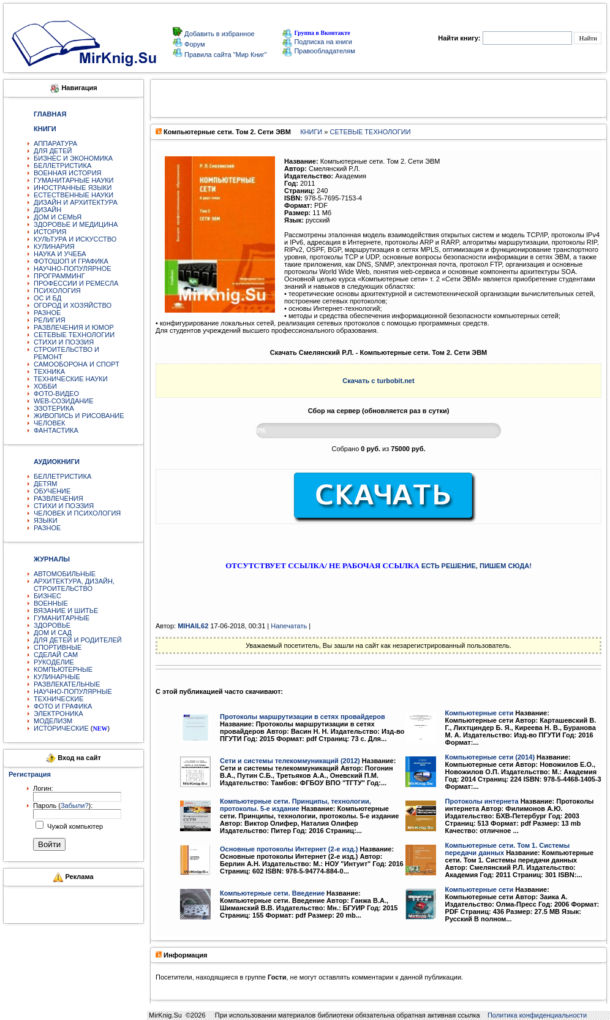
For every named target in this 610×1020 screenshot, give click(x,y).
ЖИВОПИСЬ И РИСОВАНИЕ (79, 415)
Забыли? (75, 805)
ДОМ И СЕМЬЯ (57, 217)
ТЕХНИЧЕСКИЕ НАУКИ (71, 378)
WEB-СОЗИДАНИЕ (64, 401)
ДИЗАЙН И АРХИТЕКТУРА (76, 202)
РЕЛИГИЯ (50, 320)
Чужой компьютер (74, 826)
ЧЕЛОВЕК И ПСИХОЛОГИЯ (77, 513)
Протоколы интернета (482, 801)
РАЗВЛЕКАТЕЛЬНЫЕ (67, 684)
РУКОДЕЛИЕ (54, 662)
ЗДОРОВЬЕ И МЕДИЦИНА (76, 224)
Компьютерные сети (479, 713)
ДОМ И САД (53, 632)
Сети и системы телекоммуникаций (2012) (290, 760)
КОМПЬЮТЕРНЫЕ (63, 669)
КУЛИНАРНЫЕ (57, 676)
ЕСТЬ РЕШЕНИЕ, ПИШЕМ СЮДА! (476, 565)
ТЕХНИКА (49, 371)
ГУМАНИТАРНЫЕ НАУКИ (74, 180)
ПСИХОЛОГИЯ (57, 290)
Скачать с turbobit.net (378, 380)
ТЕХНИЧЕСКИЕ (59, 698)
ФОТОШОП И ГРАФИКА (71, 261)
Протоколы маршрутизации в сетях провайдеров (302, 716)
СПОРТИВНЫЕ (57, 647)
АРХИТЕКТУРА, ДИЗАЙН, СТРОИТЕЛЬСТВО (74, 584)
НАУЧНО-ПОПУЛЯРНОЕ (72, 268)
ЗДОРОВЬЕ (52, 625)
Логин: (43, 788)
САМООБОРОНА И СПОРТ (76, 364)
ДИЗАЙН (47, 209)
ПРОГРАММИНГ (59, 276)
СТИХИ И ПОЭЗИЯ (64, 342)
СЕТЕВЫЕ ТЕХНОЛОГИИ (74, 334)
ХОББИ (45, 386)
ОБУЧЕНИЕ (52, 491)
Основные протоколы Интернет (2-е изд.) (289, 849)
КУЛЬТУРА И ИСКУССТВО (75, 239)
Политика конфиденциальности (537, 1015)
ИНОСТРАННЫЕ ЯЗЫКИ (72, 187)
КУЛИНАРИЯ (54, 246)
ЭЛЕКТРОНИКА (58, 713)
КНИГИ (311, 131)
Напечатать (289, 626)
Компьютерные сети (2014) (490, 757)
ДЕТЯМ (45, 483)
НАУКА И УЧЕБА (60, 253)
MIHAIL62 (193, 626)
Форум (194, 44)
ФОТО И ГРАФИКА (63, 706)
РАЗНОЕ (47, 312)
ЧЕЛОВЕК (50, 423)
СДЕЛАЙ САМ (56, 654)
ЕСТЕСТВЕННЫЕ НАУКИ (73, 195)
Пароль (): (62, 805)
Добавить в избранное (219, 33)
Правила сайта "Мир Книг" (225, 54)
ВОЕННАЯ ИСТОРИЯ (68, 173)
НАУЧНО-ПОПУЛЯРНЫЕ (73, 691)
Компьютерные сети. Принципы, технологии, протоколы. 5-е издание (295, 804)
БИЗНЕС (47, 595)
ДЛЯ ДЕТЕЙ (53, 150)
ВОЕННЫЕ (51, 603)
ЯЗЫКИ (46, 520)
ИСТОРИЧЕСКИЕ (61, 728)
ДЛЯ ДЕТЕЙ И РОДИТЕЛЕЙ (78, 640)
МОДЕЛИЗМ (53, 721)
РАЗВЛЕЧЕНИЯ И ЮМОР (74, 327)
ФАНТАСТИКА (56, 430)
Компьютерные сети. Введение (272, 893)
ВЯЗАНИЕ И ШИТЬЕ (66, 610)
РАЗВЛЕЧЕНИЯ (58, 498)
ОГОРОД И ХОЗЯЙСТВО (72, 305)
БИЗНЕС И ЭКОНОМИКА (73, 158)
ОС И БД (47, 298)
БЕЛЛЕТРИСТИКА (62, 165)
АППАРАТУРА (55, 143)
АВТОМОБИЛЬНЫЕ (65, 573)
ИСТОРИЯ (50, 231)
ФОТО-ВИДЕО (56, 393)
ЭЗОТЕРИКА (54, 408)
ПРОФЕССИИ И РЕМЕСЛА (76, 283)
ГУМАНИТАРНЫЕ (61, 618)
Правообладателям (318, 51)
